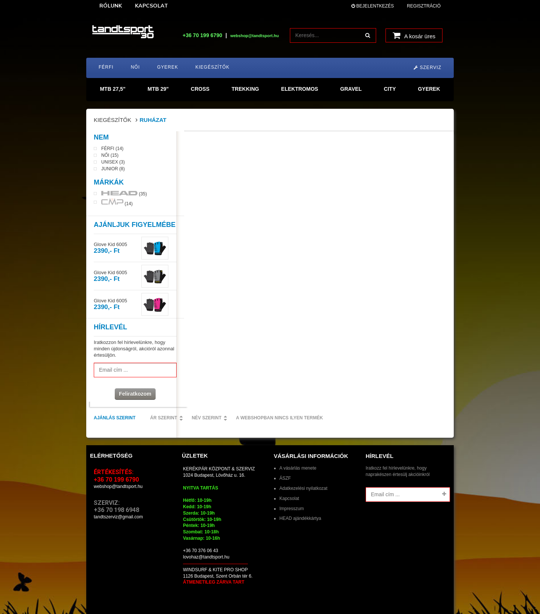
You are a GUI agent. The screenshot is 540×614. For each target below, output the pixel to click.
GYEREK (429, 89)
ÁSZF (285, 452)
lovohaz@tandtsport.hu (206, 531)
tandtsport (134, 594)
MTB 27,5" (112, 89)
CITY (390, 89)
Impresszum (291, 482)
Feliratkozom (131, 396)
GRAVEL (351, 89)
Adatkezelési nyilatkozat (303, 462)
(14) (117, 205)
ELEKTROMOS (299, 89)
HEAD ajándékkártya (300, 492)
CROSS (200, 89)
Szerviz (427, 67)
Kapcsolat (289, 472)
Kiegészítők (112, 120)
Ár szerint (253, 142)
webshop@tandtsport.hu (118, 460)
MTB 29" (157, 89)
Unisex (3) (113, 164)
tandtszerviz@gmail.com (118, 491)
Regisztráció (424, 6)
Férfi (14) (112, 151)
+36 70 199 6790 (202, 35)
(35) (124, 196)
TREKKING (245, 89)
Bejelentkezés (372, 6)
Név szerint (296, 142)
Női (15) (109, 158)
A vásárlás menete (297, 442)
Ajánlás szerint (204, 142)
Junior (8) (113, 171)
